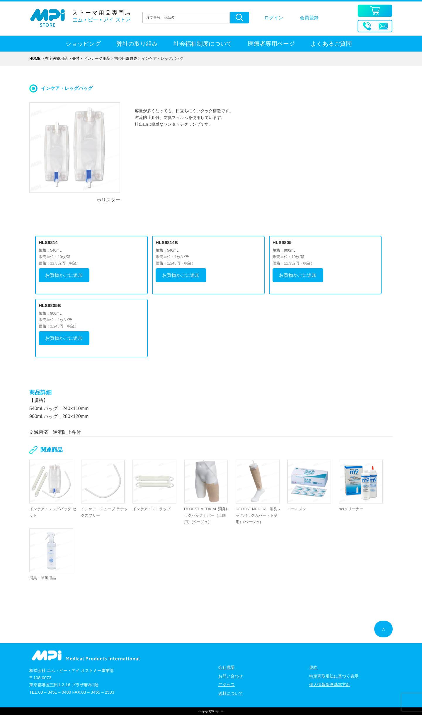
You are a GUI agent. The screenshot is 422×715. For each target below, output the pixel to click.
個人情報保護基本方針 (329, 684)
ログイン (273, 17)
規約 (313, 667)
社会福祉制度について (202, 43)
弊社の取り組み (137, 43)
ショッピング (83, 43)
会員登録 (309, 17)
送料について (230, 693)
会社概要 (226, 667)
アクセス (226, 684)
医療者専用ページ (271, 43)
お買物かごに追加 (64, 275)
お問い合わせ (230, 676)
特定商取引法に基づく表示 (333, 676)
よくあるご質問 (331, 43)
